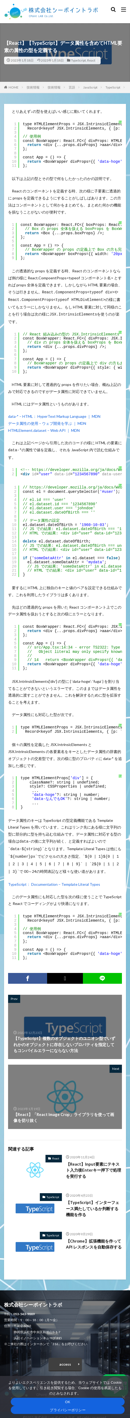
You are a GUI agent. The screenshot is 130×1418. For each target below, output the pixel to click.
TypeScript (78, 60)
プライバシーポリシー (68, 1410)
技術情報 (33, 87)
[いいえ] (123, 1397)
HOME (14, 87)
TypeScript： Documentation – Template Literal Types (54, 879)
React (91, 60)
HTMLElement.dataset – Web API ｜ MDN (44, 428)
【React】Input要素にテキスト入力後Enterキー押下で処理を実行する (93, 1165)
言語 (72, 87)
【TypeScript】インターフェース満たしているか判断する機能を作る (92, 1203)
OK (67, 1402)
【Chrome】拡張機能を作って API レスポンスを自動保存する (94, 1239)
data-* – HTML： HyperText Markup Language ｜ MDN (54, 414)
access (65, 1359)
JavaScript (90, 87)
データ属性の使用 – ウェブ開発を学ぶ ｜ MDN (47, 421)
